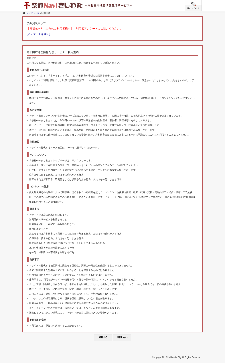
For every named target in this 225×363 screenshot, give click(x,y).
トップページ (32, 13)
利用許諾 (45, 13)
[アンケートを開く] (38, 34)
